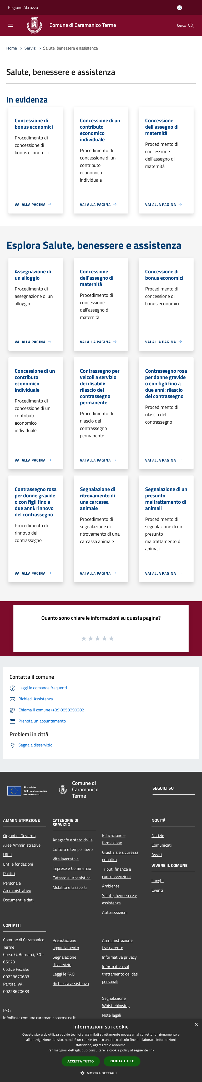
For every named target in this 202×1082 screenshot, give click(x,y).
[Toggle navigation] (10, 25)
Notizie (158, 835)
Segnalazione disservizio (64, 961)
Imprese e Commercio (72, 868)
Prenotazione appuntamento (66, 944)
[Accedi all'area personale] (179, 8)
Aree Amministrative (22, 845)
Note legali (111, 1015)
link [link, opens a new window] (151, 1050)
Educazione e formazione (113, 839)
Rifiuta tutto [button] (122, 1061)
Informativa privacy (119, 957)
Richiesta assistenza (71, 983)
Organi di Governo (19, 835)
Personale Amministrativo (17, 887)
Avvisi (157, 854)
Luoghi (158, 880)
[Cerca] (191, 25)
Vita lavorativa (66, 859)
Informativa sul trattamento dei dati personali (120, 973)
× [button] (196, 1025)
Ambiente (110, 886)
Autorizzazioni (115, 912)
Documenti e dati (18, 900)
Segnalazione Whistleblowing (116, 1002)
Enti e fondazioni (18, 864)
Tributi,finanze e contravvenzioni (116, 873)
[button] (101, 1073)
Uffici (7, 854)
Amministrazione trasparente (117, 944)
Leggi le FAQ (64, 974)
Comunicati (162, 845)
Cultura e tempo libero (73, 849)
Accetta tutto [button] (81, 1061)
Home (11, 48)
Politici (9, 873)
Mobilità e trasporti (70, 887)
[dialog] (101, 1050)
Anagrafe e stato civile (73, 840)
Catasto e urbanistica (71, 878)
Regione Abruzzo (23, 7)
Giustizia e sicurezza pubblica (120, 856)
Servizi (30, 48)
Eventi (157, 890)
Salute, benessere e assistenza (119, 899)
